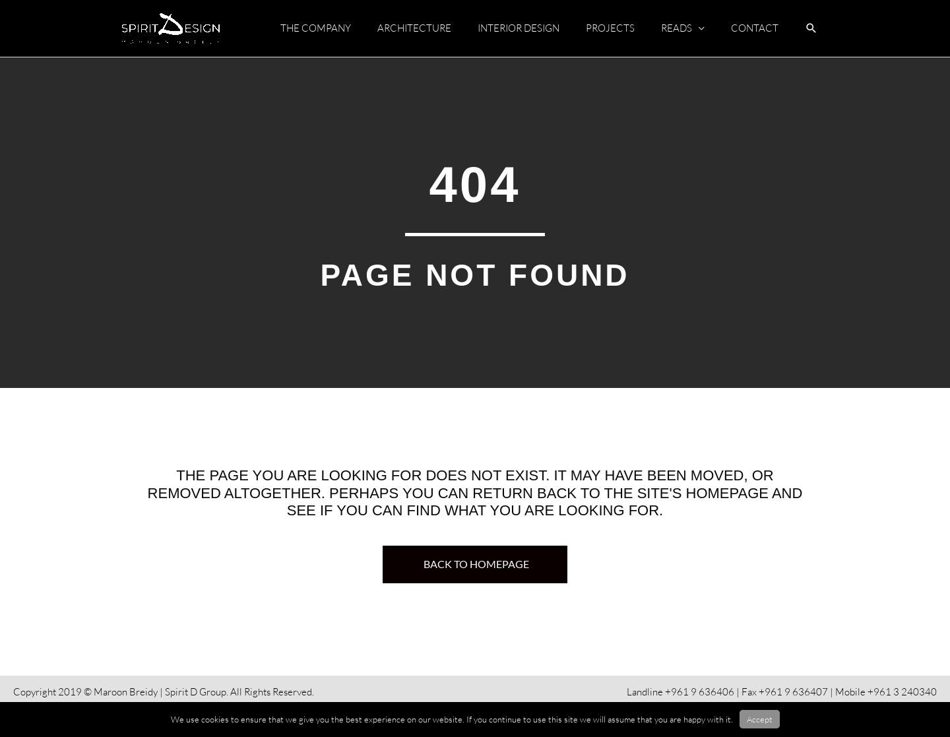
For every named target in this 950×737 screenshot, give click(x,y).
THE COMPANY (315, 28)
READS (676, 28)
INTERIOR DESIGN (518, 28)
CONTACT (754, 28)
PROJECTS (610, 28)
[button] (811, 28)
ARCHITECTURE (414, 28)
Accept (760, 719)
